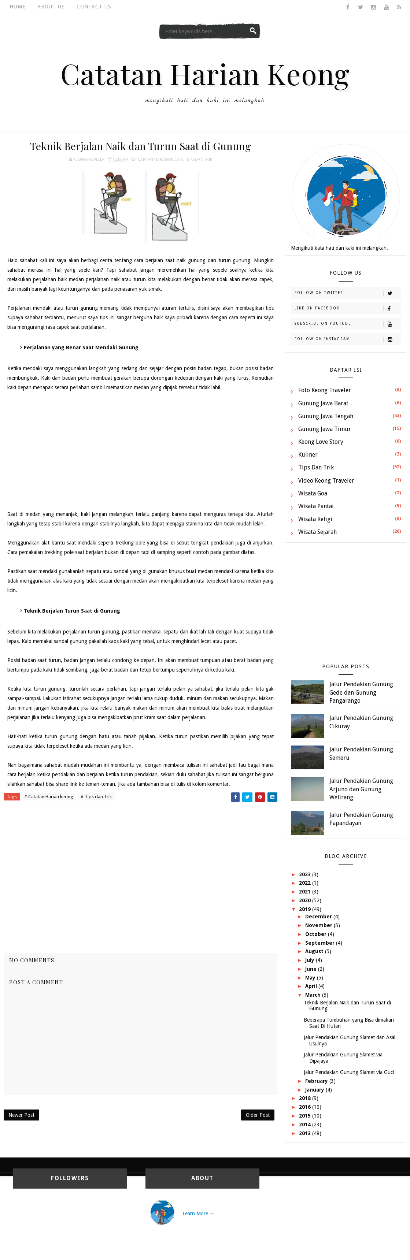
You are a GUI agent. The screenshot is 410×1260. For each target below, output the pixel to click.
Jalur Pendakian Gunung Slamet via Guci (349, 1072)
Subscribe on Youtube (347, 324)
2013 (305, 1133)
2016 (305, 1107)
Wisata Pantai (316, 506)
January (315, 1090)
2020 (305, 900)
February (317, 1081)
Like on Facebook (347, 308)
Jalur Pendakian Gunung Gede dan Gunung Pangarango (361, 692)
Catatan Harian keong (161, 159)
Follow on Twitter (347, 293)
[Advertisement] (140, 450)
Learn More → (198, 1213)
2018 (305, 1098)
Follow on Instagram (347, 339)
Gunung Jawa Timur (324, 428)
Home (18, 7)
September (320, 943)
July (310, 960)
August (315, 951)
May (311, 978)
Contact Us (94, 7)
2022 (305, 883)
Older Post (258, 1115)
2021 (305, 892)
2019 (305, 909)
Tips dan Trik (199, 159)
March (313, 995)
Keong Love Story (320, 441)
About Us (51, 7)
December (319, 916)
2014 (305, 1124)
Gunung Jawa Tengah (325, 416)
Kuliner (308, 454)
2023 (305, 874)
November (319, 925)
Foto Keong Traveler (324, 390)
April (311, 986)
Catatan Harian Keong (205, 73)
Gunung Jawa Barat (323, 403)
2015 (305, 1116)
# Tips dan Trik (96, 796)
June (311, 969)
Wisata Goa (312, 493)
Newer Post (21, 1115)
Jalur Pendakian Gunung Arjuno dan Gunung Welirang (361, 789)
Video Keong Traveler (326, 480)
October (316, 934)
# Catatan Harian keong (48, 796)
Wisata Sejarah (317, 531)
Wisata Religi (315, 519)
